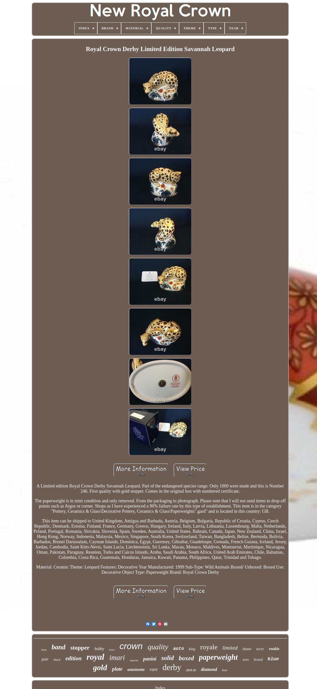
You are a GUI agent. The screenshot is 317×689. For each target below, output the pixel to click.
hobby (99, 649)
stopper (79, 647)
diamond (209, 669)
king (192, 649)
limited (230, 648)
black (56, 659)
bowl (112, 649)
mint (260, 649)
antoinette (136, 669)
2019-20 (191, 670)
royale (208, 647)
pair (45, 659)
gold (100, 667)
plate (117, 669)
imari (117, 657)
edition (73, 658)
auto (178, 648)
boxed (186, 658)
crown (131, 646)
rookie (274, 649)
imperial (134, 660)
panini (149, 658)
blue (273, 659)
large (44, 649)
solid (167, 657)
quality (158, 647)
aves (246, 659)
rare (154, 669)
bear (224, 670)
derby (171, 667)
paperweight (218, 657)
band (59, 647)
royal (96, 656)
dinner (246, 649)
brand (258, 659)
